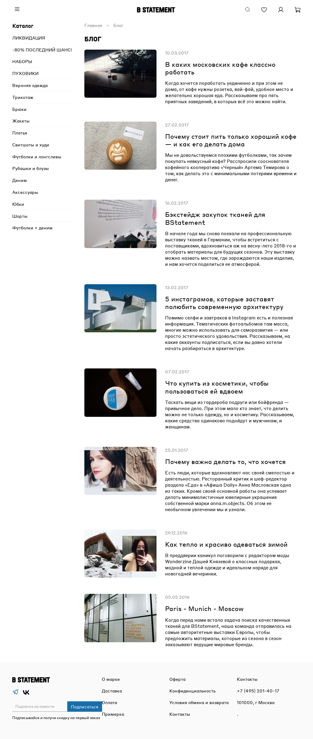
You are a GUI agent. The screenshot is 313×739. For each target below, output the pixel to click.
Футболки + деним (32, 227)
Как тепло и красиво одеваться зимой (226, 544)
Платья (19, 132)
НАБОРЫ (22, 61)
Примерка (113, 714)
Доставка (112, 690)
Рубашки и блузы (30, 168)
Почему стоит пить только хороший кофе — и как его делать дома (230, 140)
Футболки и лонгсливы (36, 156)
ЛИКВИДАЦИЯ (28, 37)
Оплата (109, 702)
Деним (19, 180)
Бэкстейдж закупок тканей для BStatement (215, 218)
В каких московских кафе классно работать (220, 68)
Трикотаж (22, 97)
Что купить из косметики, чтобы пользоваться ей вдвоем (217, 387)
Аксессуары (25, 192)
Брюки (19, 109)
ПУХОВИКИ (25, 73)
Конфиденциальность (192, 690)
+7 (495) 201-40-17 (258, 690)
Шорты (20, 216)
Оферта (177, 679)
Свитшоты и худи (30, 144)
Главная (93, 25)
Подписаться (84, 706)
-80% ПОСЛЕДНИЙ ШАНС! (42, 49)
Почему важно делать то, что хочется (225, 461)
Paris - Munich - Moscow (204, 608)
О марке (111, 679)
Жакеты (21, 120)
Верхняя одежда (30, 85)
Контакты (179, 714)
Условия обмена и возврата (199, 702)
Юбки (18, 204)
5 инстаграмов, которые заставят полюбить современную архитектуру (224, 303)
